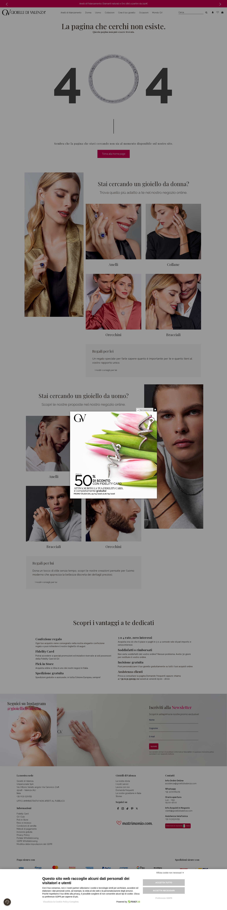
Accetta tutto (163, 882)
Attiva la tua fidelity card (125, 490)
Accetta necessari (164, 890)
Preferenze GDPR (163, 898)
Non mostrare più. (146, 410)
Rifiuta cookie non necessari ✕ (170, 873)
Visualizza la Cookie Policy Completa (61, 902)
